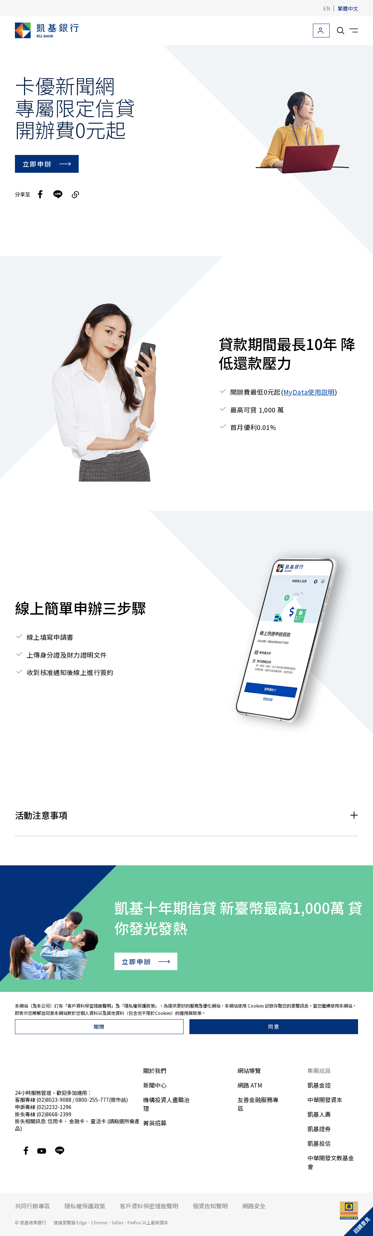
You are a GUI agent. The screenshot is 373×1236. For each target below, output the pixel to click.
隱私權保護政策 (139, 1005)
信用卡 (55, 1121)
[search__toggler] (340, 30)
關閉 (99, 1026)
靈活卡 (98, 1121)
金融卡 (77, 1121)
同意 (273, 1026)
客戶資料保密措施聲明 (89, 1005)
